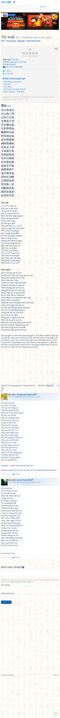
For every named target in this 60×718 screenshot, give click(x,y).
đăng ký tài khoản (16, 623)
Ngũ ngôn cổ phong (18, 103)
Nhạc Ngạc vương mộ (12, 122)
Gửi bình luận (6, 643)
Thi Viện (6, 2)
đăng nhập (26, 623)
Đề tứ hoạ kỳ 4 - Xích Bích (14, 132)
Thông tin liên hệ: (7, 634)
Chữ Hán (15, 100)
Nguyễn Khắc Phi (28, 435)
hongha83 (14, 138)
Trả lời (8, 112)
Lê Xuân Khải (26, 521)
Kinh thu (7, 125)
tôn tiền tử (7, 140)
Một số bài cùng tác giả (14, 119)
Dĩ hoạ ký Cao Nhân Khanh (14, 130)
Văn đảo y (8, 127)
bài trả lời (8, 108)
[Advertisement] (30, 27)
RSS (56, 716)
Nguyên (12, 105)
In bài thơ (9, 114)
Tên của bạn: (6, 626)
